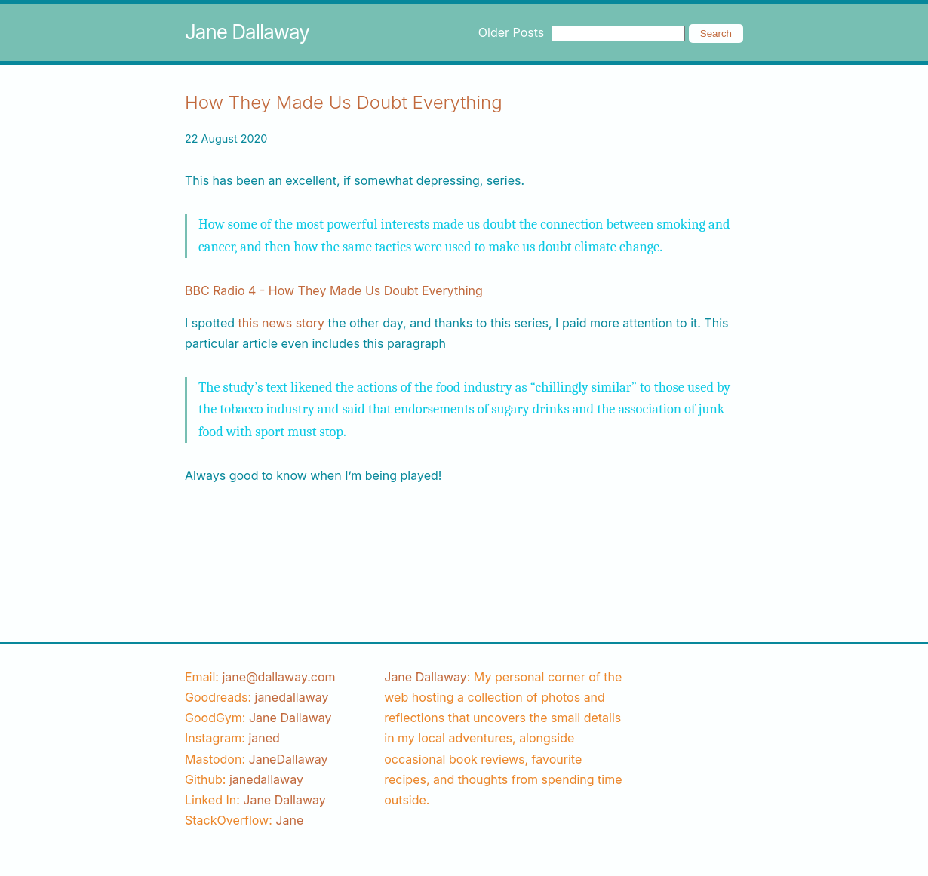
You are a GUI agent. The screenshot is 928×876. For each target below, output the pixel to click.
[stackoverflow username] (289, 820)
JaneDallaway (288, 759)
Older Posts (511, 32)
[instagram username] (263, 737)
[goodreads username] (292, 697)
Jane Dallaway (247, 32)
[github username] (266, 779)
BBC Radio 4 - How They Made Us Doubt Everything (334, 290)
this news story (281, 322)
